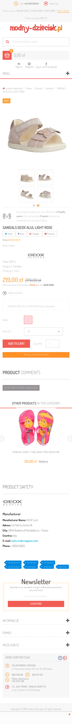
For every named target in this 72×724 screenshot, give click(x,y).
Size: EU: (7, 331)
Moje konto (11, 645)
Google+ (34, 233)
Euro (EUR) (37, 10)
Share (21, 233)
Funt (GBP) (50, 10)
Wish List (54, 3)
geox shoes (63, 567)
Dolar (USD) (23, 10)
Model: (6, 261)
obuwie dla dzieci (14, 567)
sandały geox (31, 567)
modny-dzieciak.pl (13, 88)
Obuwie (38, 88)
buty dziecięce (48, 562)
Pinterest (50, 233)
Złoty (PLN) (63, 10)
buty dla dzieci (32, 562)
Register (29, 65)
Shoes (29, 88)
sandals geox (47, 567)
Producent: (8, 271)
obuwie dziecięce (14, 562)
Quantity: (38, 343)
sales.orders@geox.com (24, 540)
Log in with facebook (46, 64)
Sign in (19, 65)
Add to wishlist (15, 293)
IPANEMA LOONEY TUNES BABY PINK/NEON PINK (36, 452)
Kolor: (5, 320)
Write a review (9, 245)
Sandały (49, 88)
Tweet (9, 233)
